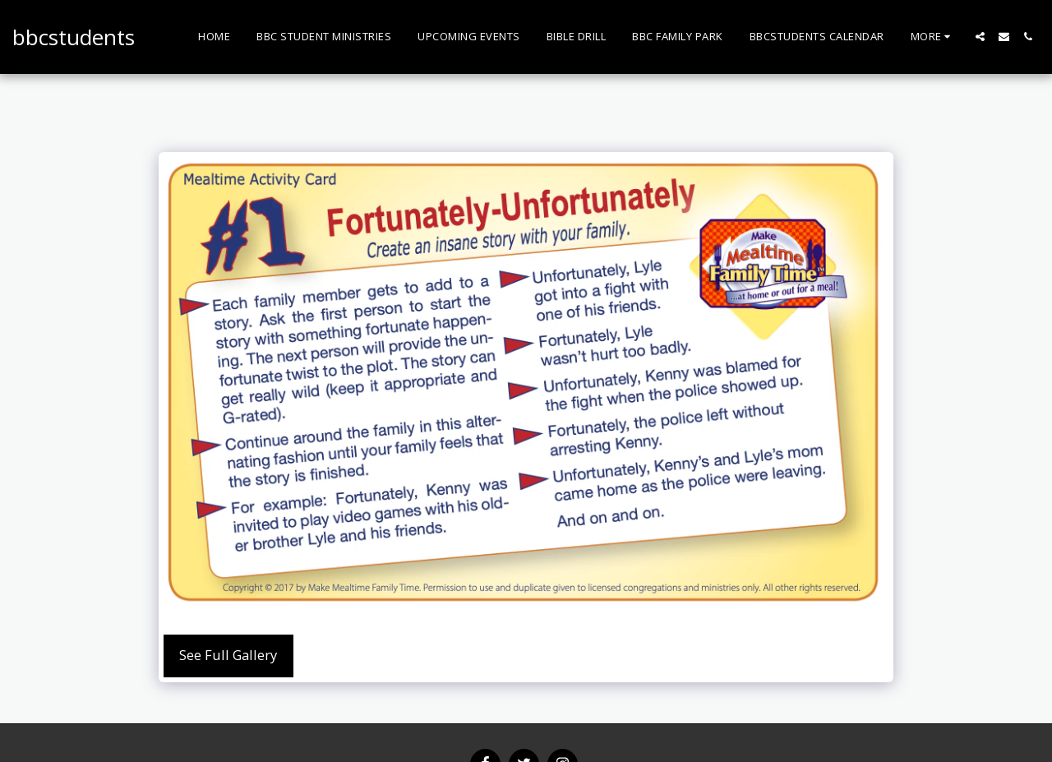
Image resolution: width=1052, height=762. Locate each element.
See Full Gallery (228, 654)
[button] (980, 36)
